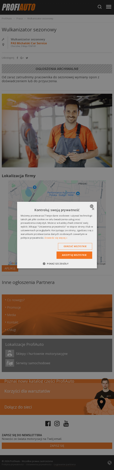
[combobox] (92, 206)
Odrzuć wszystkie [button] (75, 246)
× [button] (93, 209)
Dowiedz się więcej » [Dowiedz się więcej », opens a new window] (56, 237)
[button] (57, 263)
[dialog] (57, 235)
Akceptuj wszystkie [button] (74, 255)
